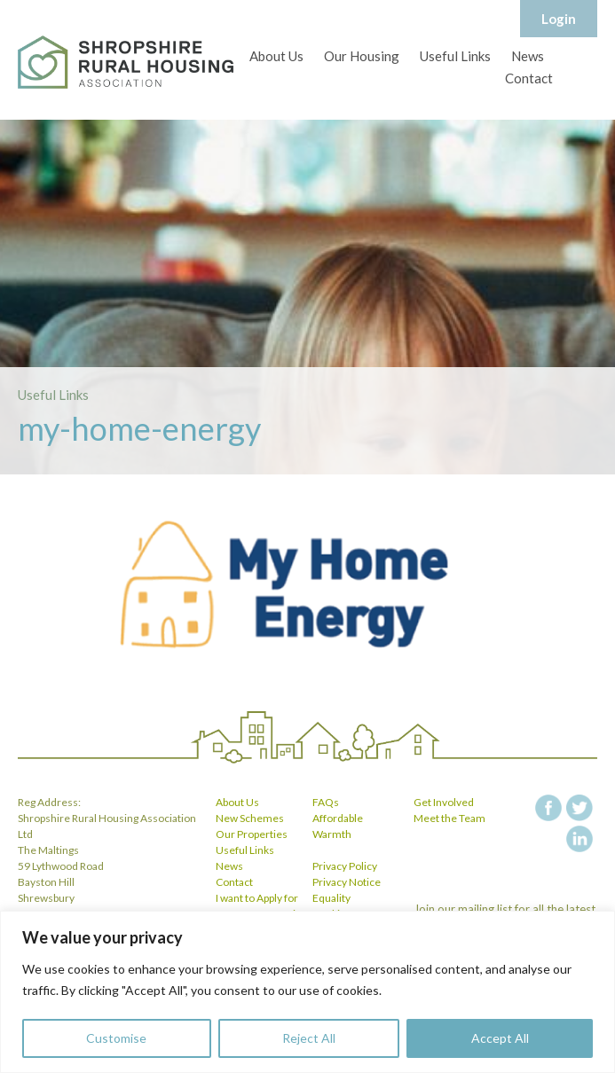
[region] (307, 992)
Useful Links (455, 56)
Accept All (500, 1038)
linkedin (579, 839)
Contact (529, 78)
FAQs (325, 802)
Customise (116, 1038)
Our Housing (361, 56)
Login (558, 19)
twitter (579, 808)
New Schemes (250, 818)
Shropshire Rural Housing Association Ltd (125, 62)
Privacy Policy (344, 866)
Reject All (308, 1038)
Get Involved (444, 802)
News (527, 56)
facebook (548, 808)
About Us (276, 56)
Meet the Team (449, 818)
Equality (331, 898)
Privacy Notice (346, 882)
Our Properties (252, 834)
